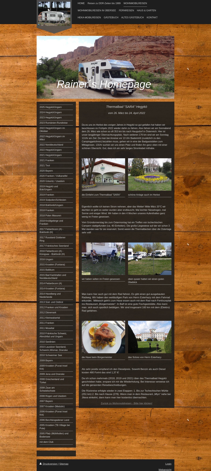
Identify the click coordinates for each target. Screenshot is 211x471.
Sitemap (63, 464)
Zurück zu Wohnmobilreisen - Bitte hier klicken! (126, 403)
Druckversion (49, 464)
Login (168, 464)
